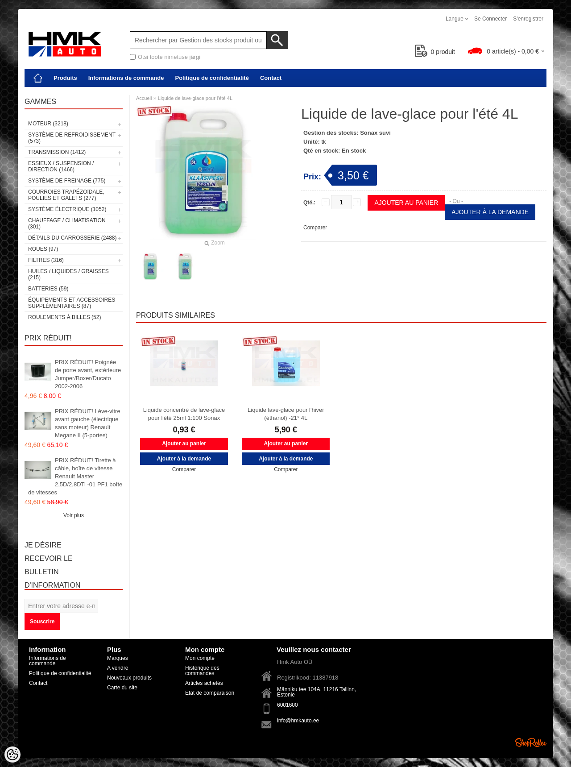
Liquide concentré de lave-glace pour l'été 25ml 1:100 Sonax (184, 413)
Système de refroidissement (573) (72, 138)
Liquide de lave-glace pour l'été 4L (195, 98)
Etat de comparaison (209, 693)
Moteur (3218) (48, 123)
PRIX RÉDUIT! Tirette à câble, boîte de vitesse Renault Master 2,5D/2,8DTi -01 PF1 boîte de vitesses (75, 476)
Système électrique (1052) (67, 209)
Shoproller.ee (530, 742)
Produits (65, 78)
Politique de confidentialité (211, 78)
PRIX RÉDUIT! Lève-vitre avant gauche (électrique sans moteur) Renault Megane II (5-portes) (87, 423)
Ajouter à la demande (490, 212)
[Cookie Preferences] (12, 754)
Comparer (315, 227)
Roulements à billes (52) (64, 317)
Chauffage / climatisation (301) (67, 223)
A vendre (117, 668)
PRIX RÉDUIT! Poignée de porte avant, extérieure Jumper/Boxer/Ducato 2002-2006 (88, 374)
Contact (270, 78)
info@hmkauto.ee (298, 720)
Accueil (144, 98)
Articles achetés (204, 683)
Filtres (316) (46, 260)
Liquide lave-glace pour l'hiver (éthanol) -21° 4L (286, 413)
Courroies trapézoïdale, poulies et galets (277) (66, 195)
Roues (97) (43, 249)
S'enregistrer (528, 19)
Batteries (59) (48, 289)
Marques (117, 658)
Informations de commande (126, 78)
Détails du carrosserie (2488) (72, 238)
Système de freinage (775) (66, 181)
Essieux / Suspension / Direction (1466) (61, 166)
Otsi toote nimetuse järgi (169, 57)
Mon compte (200, 658)
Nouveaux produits (129, 677)
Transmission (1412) (57, 152)
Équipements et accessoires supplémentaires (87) (71, 303)
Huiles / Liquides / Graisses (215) (68, 274)
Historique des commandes (202, 670)
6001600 (287, 705)
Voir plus (73, 515)
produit (435, 52)
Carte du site (122, 687)
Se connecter (490, 19)
